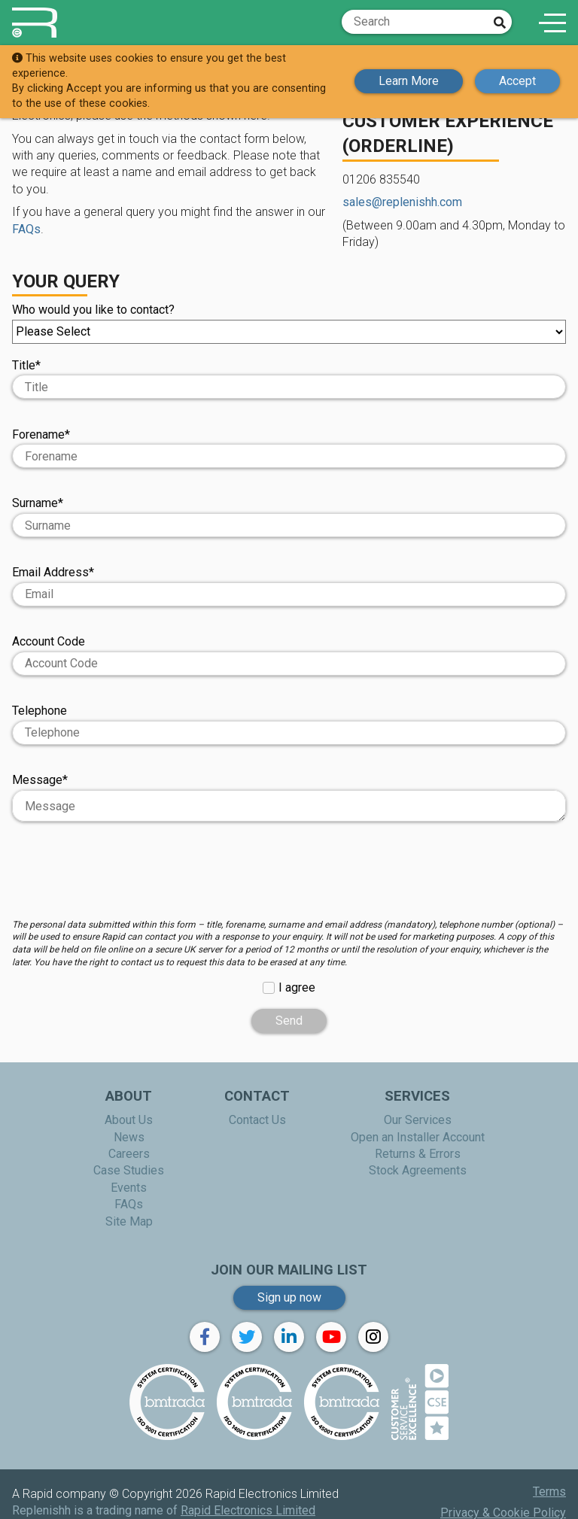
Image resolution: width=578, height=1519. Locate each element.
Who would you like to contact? (289, 323)
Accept (517, 81)
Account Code (289, 655)
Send (289, 1020)
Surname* (289, 516)
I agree (296, 987)
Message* (289, 797)
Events (129, 1187)
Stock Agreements (418, 1170)
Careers (129, 1154)
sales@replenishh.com (402, 202)
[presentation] (289, 877)
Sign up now (289, 1297)
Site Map (129, 1221)
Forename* (289, 448)
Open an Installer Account (418, 1137)
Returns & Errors (418, 1154)
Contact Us (257, 1120)
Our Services (418, 1120)
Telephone (289, 724)
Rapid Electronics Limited (248, 1510)
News (129, 1137)
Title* (26, 365)
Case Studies (128, 1170)
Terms (549, 1491)
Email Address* (289, 585)
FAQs (26, 229)
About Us (129, 1120)
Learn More (409, 81)
